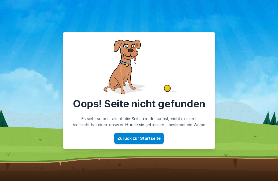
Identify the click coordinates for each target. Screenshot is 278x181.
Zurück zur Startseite (139, 138)
